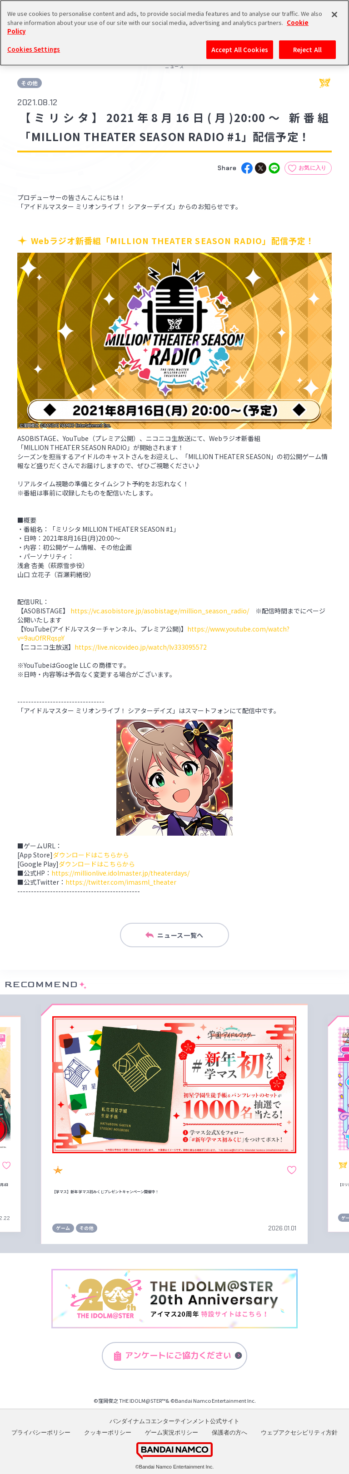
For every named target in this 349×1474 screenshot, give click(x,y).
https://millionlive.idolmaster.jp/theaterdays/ (120, 872)
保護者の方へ (229, 1432)
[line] (274, 168)
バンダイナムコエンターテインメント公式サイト (174, 1421)
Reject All (307, 48)
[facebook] (247, 168)
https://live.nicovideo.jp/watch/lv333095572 (141, 646)
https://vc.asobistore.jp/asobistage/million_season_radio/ (159, 610)
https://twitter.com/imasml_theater (120, 881)
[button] (22, 1124)
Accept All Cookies (239, 48)
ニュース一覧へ (174, 935)
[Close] (334, 13)
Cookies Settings (33, 48)
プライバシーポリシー (40, 1432)
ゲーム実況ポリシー (171, 1432)
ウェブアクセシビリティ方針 (299, 1432)
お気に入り (313, 168)
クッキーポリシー (107, 1432)
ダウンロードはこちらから (91, 854)
